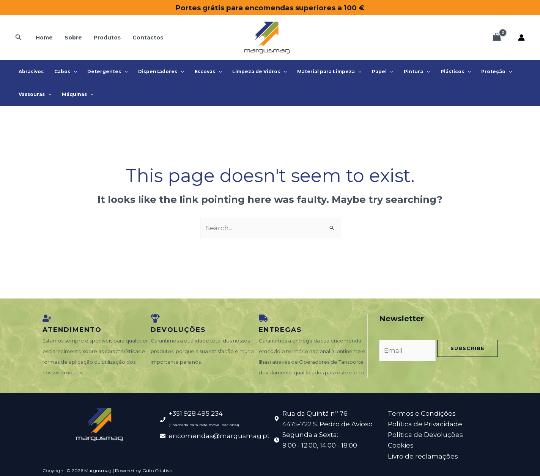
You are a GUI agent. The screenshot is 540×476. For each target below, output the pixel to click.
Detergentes (103, 71)
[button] (18, 37)
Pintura (404, 71)
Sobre (71, 37)
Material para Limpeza (319, 71)
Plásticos (441, 71)
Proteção (480, 71)
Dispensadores (155, 71)
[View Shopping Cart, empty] (496, 37)
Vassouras (34, 94)
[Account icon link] (521, 37)
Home (43, 37)
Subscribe (467, 348)
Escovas (201, 71)
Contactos (143, 37)
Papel (371, 71)
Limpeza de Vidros (251, 71)
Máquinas (75, 94)
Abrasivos (30, 71)
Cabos (63, 71)
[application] (71, 71)
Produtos (104, 37)
